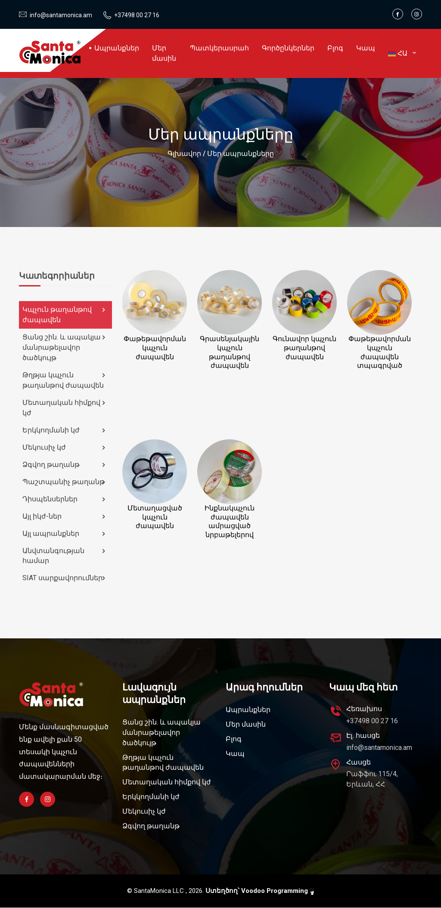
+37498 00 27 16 (136, 15)
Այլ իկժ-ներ (65, 516)
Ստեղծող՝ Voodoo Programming (259, 891)
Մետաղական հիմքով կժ (65, 407)
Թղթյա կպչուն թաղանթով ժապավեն (65, 380)
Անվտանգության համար (65, 556)
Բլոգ (335, 48)
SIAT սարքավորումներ (65, 578)
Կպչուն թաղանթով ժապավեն (65, 314)
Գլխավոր (184, 153)
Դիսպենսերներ (65, 499)
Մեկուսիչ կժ (65, 447)
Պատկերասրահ (219, 48)
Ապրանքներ (116, 48)
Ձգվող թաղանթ (65, 464)
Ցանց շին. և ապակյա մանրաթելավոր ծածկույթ (65, 347)
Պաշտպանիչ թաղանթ (65, 482)
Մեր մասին (164, 53)
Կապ (365, 48)
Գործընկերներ (288, 48)
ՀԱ (402, 53)
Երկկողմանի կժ (65, 430)
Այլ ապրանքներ (65, 533)
